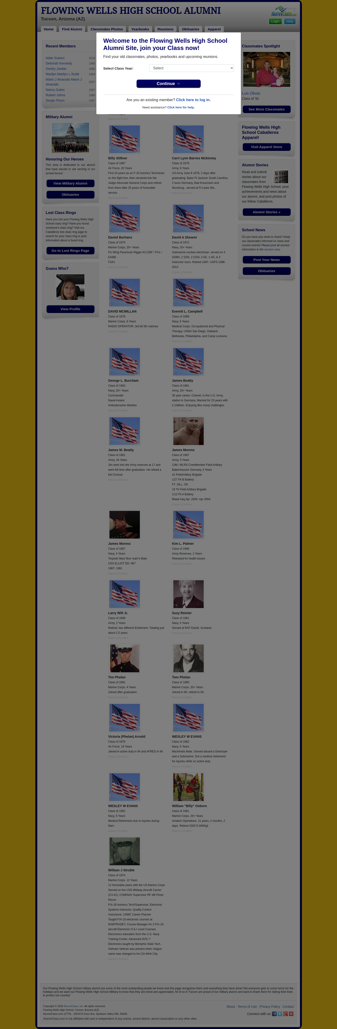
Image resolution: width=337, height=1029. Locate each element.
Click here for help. (181, 107)
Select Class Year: (118, 68)
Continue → (168, 83)
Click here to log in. (193, 100)
